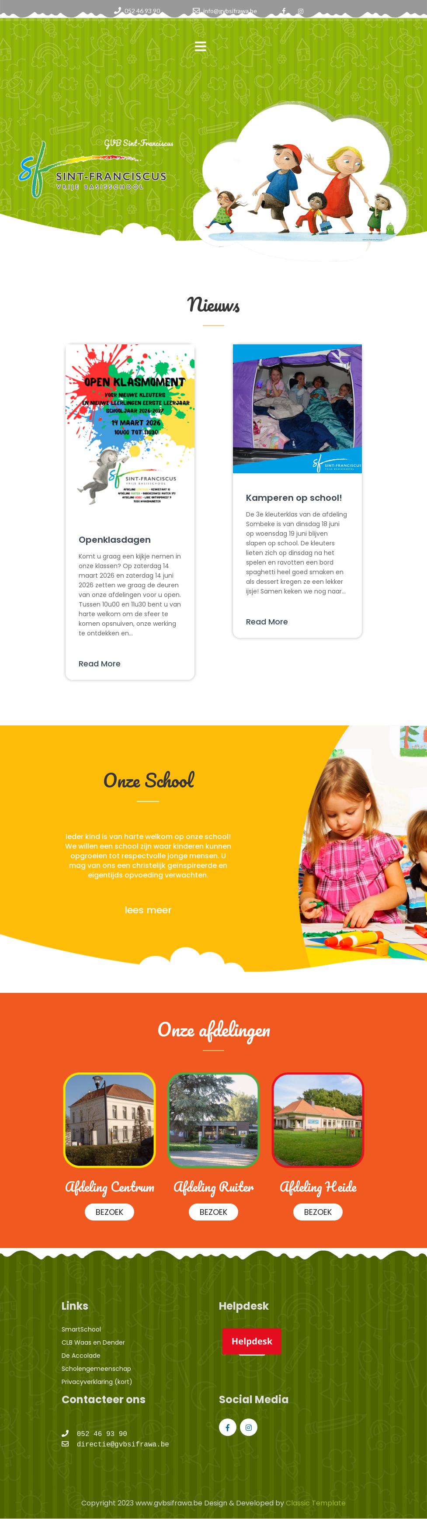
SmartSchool (81, 1329)
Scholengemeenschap (96, 1368)
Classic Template (315, 1503)
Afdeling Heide (318, 1186)
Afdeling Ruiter (213, 1186)
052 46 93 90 (142, 10)
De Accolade (81, 1355)
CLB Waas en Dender (93, 1342)
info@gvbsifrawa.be (230, 10)
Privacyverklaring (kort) (97, 1381)
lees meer (148, 910)
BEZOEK (109, 1211)
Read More (100, 663)
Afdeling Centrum (109, 1186)
